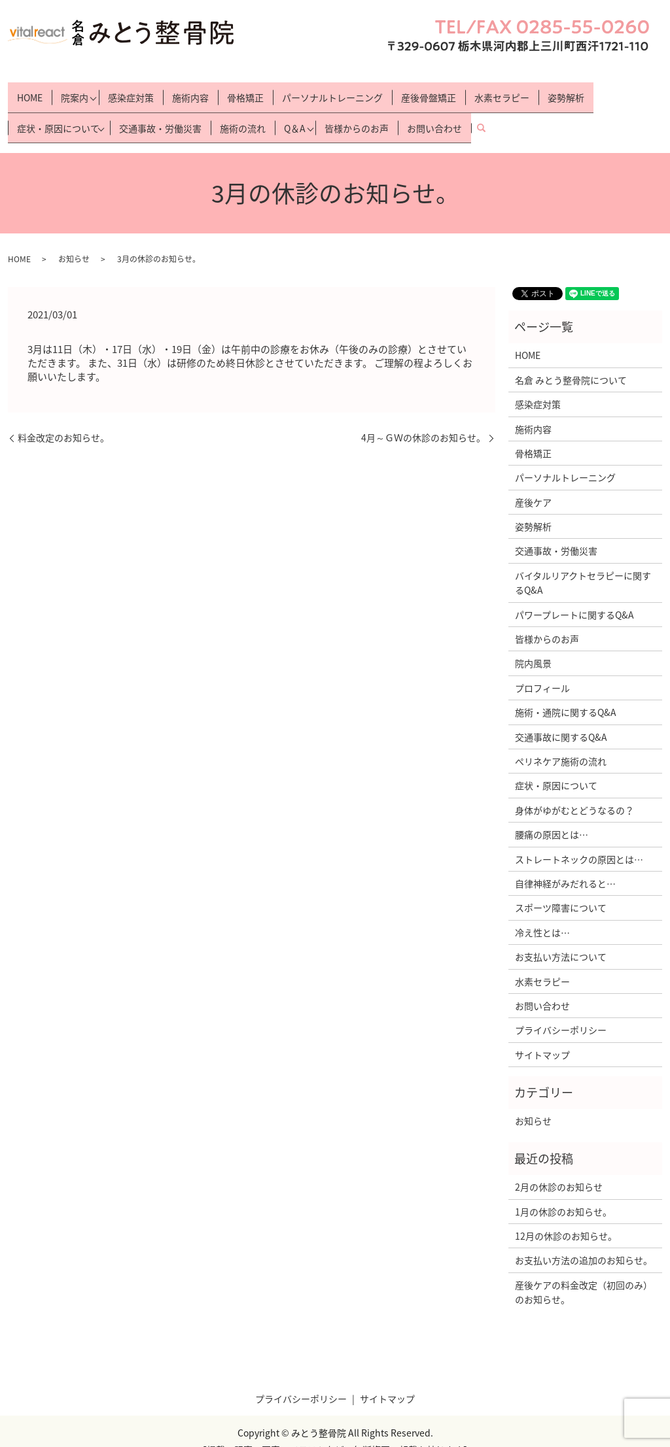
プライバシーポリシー (561, 1010)
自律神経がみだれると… (565, 863)
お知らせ (74, 239)
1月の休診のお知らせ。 (563, 1191)
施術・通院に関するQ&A (565, 691)
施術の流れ (246, 112)
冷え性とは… (542, 912)
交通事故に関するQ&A (561, 716)
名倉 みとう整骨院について (571, 359)
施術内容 (193, 91)
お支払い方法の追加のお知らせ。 (583, 1240)
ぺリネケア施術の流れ (561, 740)
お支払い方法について (561, 936)
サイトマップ (542, 1034)
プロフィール (542, 667)
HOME (30, 91)
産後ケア (533, 481)
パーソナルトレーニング (335, 91)
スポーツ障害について (561, 887)
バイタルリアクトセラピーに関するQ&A (583, 562)
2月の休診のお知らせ (559, 1167)
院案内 (74, 91)
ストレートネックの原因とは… (579, 838)
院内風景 (533, 643)
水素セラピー (505, 91)
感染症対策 (134, 91)
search (493, 112)
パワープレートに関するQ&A (574, 594)
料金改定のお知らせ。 (63, 418)
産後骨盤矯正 (431, 91)
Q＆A (298, 112)
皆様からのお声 (364, 112)
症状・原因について (58, 112)
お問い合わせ (441, 112)
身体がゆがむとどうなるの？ (574, 789)
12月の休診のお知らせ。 (566, 1215)
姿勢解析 (569, 91)
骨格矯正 (248, 91)
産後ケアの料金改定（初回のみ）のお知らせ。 (583, 1271)
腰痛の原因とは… (551, 814)
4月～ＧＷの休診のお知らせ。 (423, 418)
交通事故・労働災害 (163, 112)
